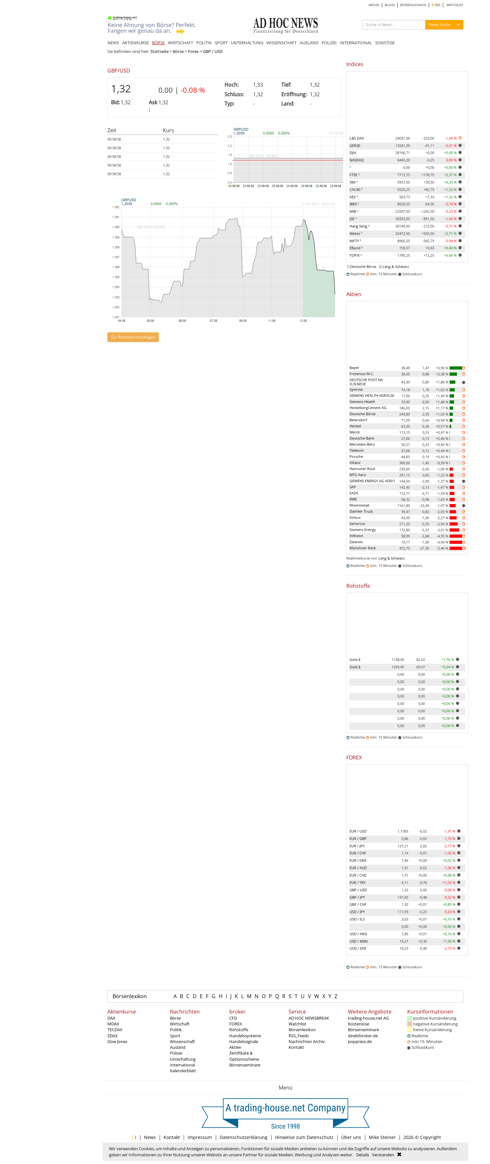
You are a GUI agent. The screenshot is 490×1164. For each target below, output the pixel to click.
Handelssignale (243, 1041)
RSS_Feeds (299, 1036)
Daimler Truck (361, 511)
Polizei (176, 1053)
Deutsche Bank (362, 438)
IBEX (354, 203)
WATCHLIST (454, 5)
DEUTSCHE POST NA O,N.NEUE (366, 381)
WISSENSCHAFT (281, 43)
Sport (175, 1036)
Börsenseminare (244, 1065)
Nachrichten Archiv (307, 1041)
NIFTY (355, 240)
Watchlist (297, 1024)
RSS (436, 5)
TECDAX (114, 1029)
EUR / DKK (358, 860)
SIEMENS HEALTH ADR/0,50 (372, 395)
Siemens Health (362, 401)
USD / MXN (359, 941)
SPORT (221, 43)
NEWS (113, 43)
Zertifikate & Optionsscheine (244, 1056)
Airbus (355, 517)
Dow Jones (117, 1041)
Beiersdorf (358, 419)
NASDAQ (357, 160)
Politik (176, 1029)
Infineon (356, 535)
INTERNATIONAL (356, 43)
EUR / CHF (358, 853)
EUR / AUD (358, 867)
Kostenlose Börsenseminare (363, 1026)
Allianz (355, 462)
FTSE (354, 174)
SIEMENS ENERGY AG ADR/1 (372, 480)
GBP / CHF (358, 904)
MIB (354, 211)
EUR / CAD (358, 875)
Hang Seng (359, 226)
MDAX (113, 1024)
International (182, 1065)
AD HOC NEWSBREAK (309, 1018)
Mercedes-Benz (362, 444)
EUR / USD (358, 831)
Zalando (356, 541)
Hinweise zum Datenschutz (304, 1137)
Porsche (356, 456)
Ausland (177, 1047)
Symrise (356, 389)
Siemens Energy (363, 529)
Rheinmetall (359, 505)
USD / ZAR (358, 948)
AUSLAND (309, 43)
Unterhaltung (183, 1059)
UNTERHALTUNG (247, 43)
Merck (355, 432)
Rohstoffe (238, 1029)
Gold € (355, 659)
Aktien (235, 1047)
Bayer (354, 367)
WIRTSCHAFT (180, 43)
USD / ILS (357, 919)
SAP (353, 486)
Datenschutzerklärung (243, 1137)
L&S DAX (357, 138)
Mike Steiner (382, 1137)
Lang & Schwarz (396, 266)
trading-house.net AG (368, 1018)
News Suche (440, 24)
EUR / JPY (357, 845)
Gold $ (355, 666)
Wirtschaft (180, 1024)
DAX (111, 1018)
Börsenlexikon (130, 996)
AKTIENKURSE (135, 43)
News (150, 1137)
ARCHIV (373, 5)
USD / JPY (357, 911)
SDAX (112, 1036)
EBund (356, 247)
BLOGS (390, 5)
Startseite (159, 51)
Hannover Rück (362, 468)
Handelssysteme (245, 1036)
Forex (193, 51)
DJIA (353, 152)
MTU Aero (358, 474)
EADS (354, 493)
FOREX (235, 1024)
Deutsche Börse (363, 266)
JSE (353, 218)
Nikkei (356, 233)
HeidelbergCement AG (368, 407)
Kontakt (296, 1047)
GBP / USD (358, 889)
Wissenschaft (182, 1041)
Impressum (200, 1137)
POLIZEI (329, 43)
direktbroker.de (363, 1036)
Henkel (355, 426)
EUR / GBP (358, 838)
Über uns (351, 1137)
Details (362, 1155)
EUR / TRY (358, 882)
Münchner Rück (363, 547)
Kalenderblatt (183, 1071)
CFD (233, 1018)
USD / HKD (358, 933)
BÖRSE (158, 43)
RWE (353, 499)
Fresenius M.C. (362, 373)
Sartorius (357, 523)
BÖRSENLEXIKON (413, 5)
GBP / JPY (357, 897)
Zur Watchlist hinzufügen (133, 337)
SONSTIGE (385, 43)
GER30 (355, 145)
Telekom (357, 450)
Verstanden (383, 1155)
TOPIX (356, 255)
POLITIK (204, 43)
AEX (354, 196)
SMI (354, 182)
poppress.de (360, 1041)
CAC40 (356, 189)
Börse (178, 51)
